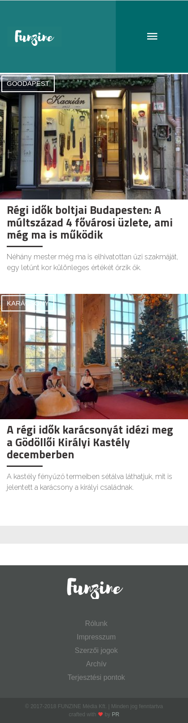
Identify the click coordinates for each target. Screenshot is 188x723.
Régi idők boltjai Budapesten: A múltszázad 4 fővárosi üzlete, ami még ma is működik (90, 222)
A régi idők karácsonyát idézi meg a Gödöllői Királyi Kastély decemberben (90, 442)
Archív (96, 664)
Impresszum (96, 637)
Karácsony (28, 303)
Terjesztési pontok (96, 677)
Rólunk (96, 623)
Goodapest (28, 83)
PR (115, 714)
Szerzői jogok (96, 650)
